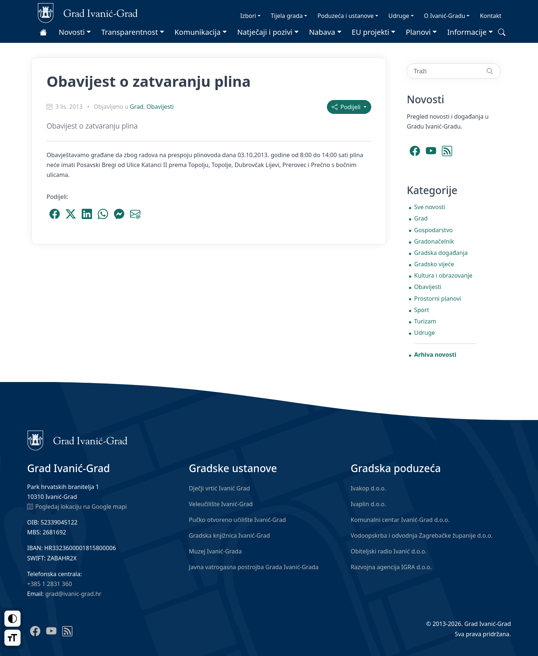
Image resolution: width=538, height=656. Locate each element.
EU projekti (371, 32)
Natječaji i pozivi (264, 32)
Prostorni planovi (437, 298)
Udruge (398, 16)
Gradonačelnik (434, 241)
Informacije (467, 32)
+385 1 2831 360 (49, 584)
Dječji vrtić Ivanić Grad (219, 488)
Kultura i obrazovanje (443, 275)
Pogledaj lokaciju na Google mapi (77, 506)
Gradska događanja (441, 253)
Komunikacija (197, 32)
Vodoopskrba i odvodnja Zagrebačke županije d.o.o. (422, 535)
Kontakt (490, 16)
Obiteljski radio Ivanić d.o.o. (389, 551)
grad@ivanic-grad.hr (73, 594)
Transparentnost (129, 32)
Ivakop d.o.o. (368, 488)
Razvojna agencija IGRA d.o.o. (391, 567)
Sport (421, 310)
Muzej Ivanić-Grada (215, 551)
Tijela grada (287, 16)
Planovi (418, 32)
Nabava (322, 32)
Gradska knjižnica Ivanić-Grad (229, 535)
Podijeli (347, 107)
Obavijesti (160, 107)
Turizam (425, 321)
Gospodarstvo (433, 230)
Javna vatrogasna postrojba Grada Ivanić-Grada (253, 567)
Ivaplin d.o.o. (368, 504)
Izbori (248, 16)
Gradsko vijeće (434, 264)
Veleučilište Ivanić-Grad (221, 504)
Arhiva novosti (435, 355)
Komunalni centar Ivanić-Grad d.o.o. (400, 520)
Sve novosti (429, 207)
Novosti (72, 32)
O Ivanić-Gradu (444, 16)
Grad (136, 107)
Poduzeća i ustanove (345, 16)
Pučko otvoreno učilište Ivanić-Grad (237, 520)
